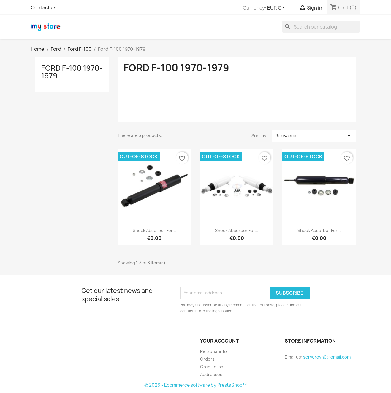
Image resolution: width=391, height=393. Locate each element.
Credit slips (211, 367)
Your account (219, 340)
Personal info (213, 351)
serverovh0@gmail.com (327, 357)
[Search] (321, 27)
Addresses (211, 374)
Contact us (43, 7)
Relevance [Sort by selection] (313, 135)
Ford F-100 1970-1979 (72, 72)
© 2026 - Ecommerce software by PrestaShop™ (195, 385)
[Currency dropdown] (277, 8)
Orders (207, 359)
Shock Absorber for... (154, 230)
